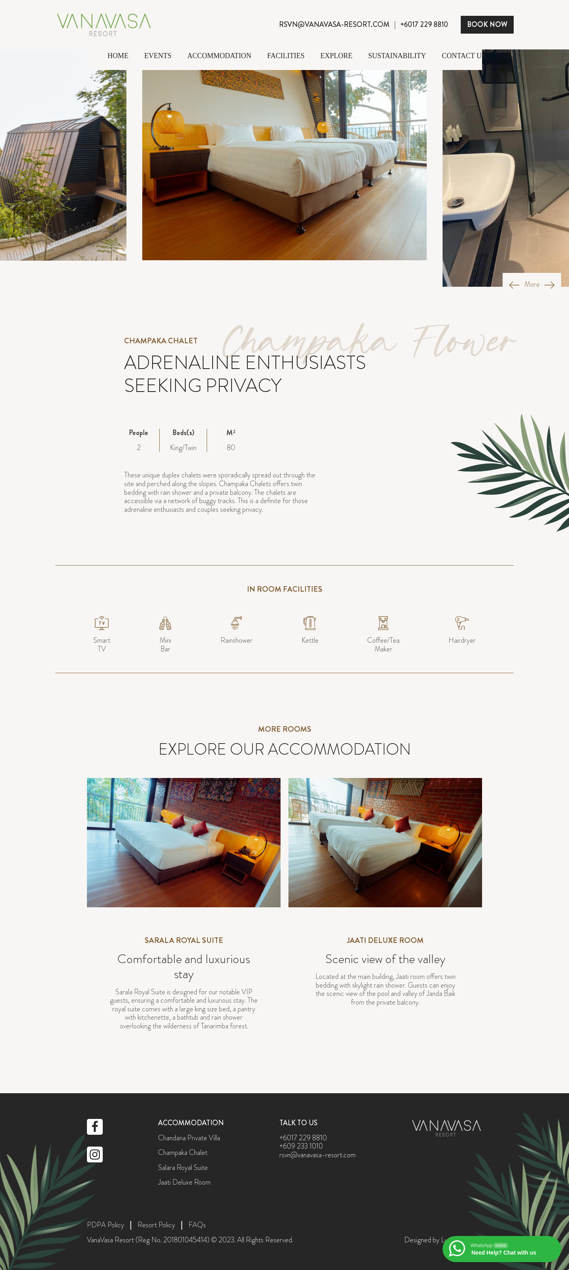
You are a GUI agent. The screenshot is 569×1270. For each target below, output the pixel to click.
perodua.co (284, 1063)
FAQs (197, 1225)
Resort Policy (156, 1225)
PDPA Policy (105, 1225)
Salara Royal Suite (183, 1168)
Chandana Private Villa (189, 1138)
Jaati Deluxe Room (184, 1182)
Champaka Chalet (182, 1153)
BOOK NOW (487, 24)
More (532, 284)
